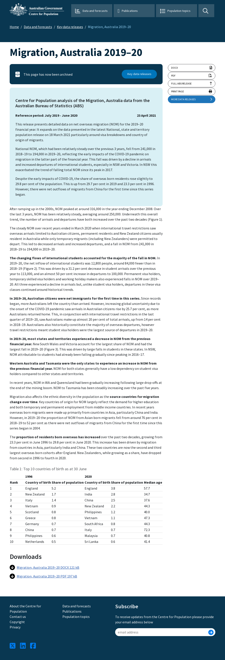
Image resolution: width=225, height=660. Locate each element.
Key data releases (70, 27)
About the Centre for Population (25, 608)
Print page (191, 91)
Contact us (18, 616)
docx (191, 68)
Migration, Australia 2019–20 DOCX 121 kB (44, 567)
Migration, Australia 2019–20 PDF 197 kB (43, 576)
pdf (191, 75)
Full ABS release (181, 83)
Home (14, 27)
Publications (130, 11)
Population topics (179, 11)
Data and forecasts (95, 11)
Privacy (15, 627)
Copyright (17, 622)
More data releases (191, 99)
